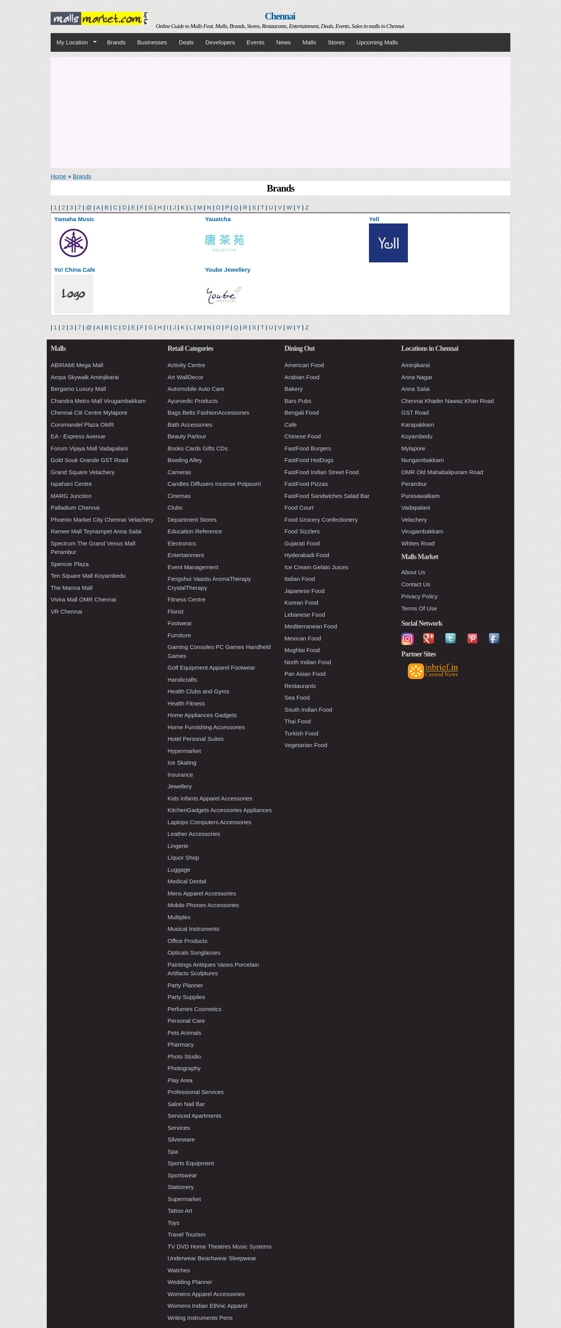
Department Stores (192, 519)
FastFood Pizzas (306, 483)
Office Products (187, 941)
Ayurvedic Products (193, 401)
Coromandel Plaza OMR (82, 424)
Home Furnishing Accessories (206, 727)
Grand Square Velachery (83, 472)
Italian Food (299, 578)
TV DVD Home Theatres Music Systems (220, 1246)
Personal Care (186, 1020)
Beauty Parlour (187, 436)
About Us (413, 572)
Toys (174, 1222)
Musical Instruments (193, 928)
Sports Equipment (191, 1163)
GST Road (415, 412)
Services (179, 1127)
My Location (74, 42)
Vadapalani (415, 507)
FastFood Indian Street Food (321, 472)
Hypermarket (184, 751)
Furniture (179, 635)
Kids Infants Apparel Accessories (210, 798)
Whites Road (418, 543)
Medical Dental (187, 881)
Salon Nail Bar (186, 1104)
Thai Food (297, 721)
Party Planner (185, 985)
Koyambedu (416, 436)
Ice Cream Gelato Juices (316, 567)
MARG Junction (71, 496)
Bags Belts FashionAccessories (208, 412)
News (283, 42)
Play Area (180, 1080)
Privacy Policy (419, 596)
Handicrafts (182, 679)
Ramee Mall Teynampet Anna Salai (96, 531)
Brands (116, 42)
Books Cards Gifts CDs (198, 448)
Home (58, 176)
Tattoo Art (180, 1210)
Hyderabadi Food (306, 555)
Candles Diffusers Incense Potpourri (214, 483)
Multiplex (179, 917)
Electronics (182, 543)
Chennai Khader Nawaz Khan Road (447, 401)
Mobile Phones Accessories (203, 905)
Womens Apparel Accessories (206, 1294)
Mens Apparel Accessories (202, 893)
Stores (336, 42)
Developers (220, 42)
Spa (173, 1151)
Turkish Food (301, 733)
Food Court (299, 507)
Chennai (280, 16)
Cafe (290, 424)
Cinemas (179, 496)
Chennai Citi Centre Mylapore (89, 412)
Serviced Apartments (194, 1115)
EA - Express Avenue (78, 436)
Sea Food (297, 697)
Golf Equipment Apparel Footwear (211, 667)
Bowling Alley (185, 460)
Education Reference (195, 531)
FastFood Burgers (307, 448)
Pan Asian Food (305, 673)
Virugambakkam (422, 531)
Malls (309, 42)
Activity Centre (186, 365)
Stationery (181, 1187)
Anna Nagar (416, 377)
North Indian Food (307, 662)
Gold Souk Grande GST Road (89, 460)
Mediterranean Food (310, 626)
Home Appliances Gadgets (202, 715)
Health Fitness (186, 703)
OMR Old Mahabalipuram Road (442, 472)
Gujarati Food (302, 543)
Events (256, 42)
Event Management (193, 567)
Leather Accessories (194, 833)
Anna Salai (415, 388)
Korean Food (301, 602)
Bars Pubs (297, 401)
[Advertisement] (280, 111)
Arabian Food (301, 377)
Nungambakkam (422, 460)
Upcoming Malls (377, 42)
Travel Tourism (187, 1234)
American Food (304, 365)
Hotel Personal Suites (196, 738)
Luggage (179, 869)
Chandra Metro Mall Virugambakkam (98, 401)
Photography (184, 1068)
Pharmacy (181, 1044)
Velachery (414, 519)
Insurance (180, 774)
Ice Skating (182, 762)
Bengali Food (301, 412)
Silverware (181, 1139)
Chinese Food (302, 436)
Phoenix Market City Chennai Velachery (102, 519)
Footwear (180, 623)
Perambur (414, 483)
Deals (186, 42)
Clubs (175, 507)
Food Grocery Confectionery (321, 519)
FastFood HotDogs (308, 460)
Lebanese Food (304, 614)
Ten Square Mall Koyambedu (88, 575)
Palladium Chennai (75, 507)
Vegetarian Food (305, 745)
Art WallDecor (185, 377)
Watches (179, 1270)
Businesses (152, 42)
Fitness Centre (187, 599)
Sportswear (182, 1175)
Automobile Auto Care (196, 388)
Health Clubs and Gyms (198, 691)
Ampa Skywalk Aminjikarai (85, 377)
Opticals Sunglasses (194, 952)
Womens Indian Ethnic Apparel (207, 1305)
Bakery (293, 388)
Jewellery (180, 786)
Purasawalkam (420, 496)
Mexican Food (302, 638)
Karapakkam (417, 424)
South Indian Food (308, 709)
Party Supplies (186, 997)
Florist (175, 611)
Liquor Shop (183, 857)
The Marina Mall (72, 587)
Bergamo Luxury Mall (78, 388)
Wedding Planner (190, 1282)
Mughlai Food (302, 650)
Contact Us (415, 584)
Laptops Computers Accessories (209, 822)
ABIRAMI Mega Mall (77, 365)
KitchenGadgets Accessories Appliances (220, 810)
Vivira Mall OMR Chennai (83, 599)
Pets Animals (184, 1032)
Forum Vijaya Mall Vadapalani (89, 448)
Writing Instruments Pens (200, 1317)
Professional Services (196, 1092)
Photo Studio (184, 1056)
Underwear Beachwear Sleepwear (212, 1258)
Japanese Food (304, 590)
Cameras (179, 472)
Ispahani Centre (71, 483)
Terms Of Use (419, 608)
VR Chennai (66, 611)
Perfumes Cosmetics (194, 1009)
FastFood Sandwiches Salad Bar (326, 496)
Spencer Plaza (70, 564)
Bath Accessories (190, 424)
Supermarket (184, 1199)
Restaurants (300, 685)
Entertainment (186, 555)
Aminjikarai (415, 365)
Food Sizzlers (302, 531)
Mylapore (413, 448)
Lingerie (178, 846)
